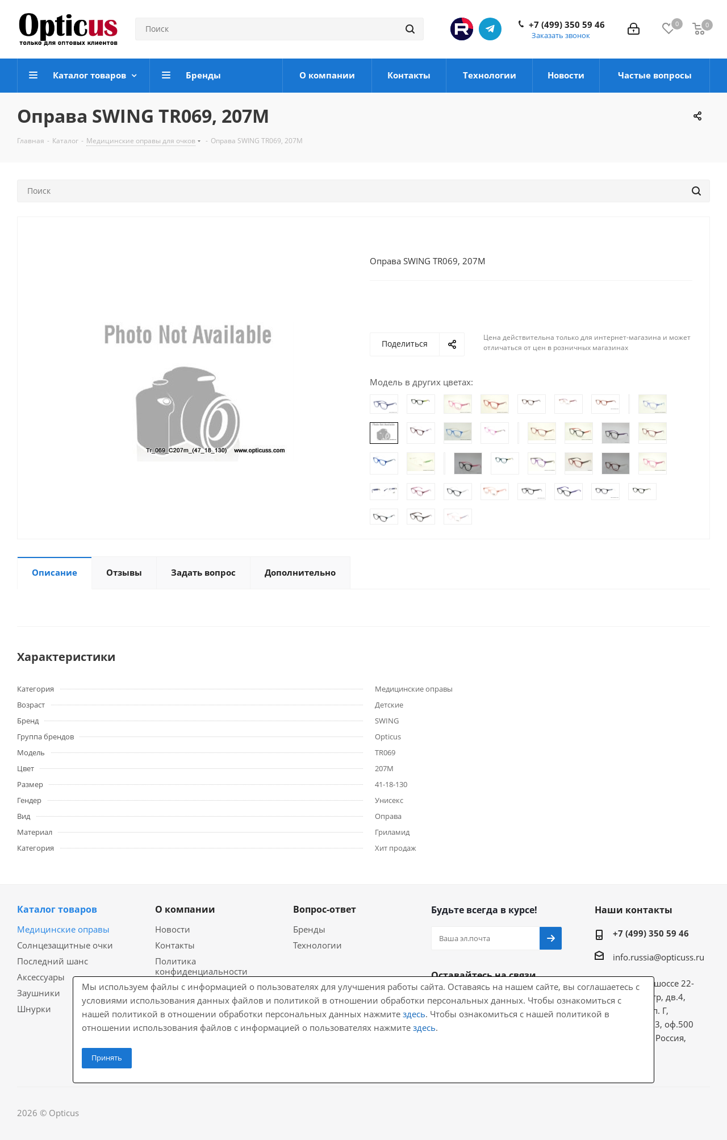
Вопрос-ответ (324, 909)
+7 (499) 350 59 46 (567, 24)
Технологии (317, 945)
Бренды (309, 929)
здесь (414, 1014)
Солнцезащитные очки (65, 945)
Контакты (175, 945)
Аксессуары (41, 977)
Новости (172, 929)
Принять (106, 1057)
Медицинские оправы (63, 929)
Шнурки (34, 1008)
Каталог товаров (57, 909)
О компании (185, 909)
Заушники (38, 992)
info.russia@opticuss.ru (658, 957)
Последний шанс (52, 961)
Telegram (490, 29)
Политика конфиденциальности (201, 966)
